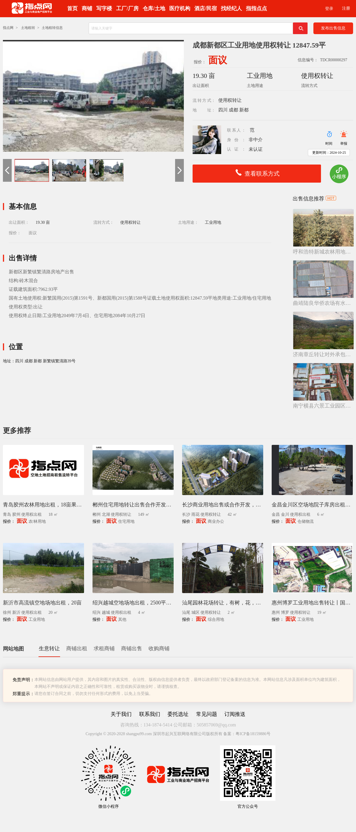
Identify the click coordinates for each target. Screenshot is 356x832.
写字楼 (104, 8)
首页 (72, 8)
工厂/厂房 (127, 8)
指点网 (8, 28)
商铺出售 (131, 648)
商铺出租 (76, 648)
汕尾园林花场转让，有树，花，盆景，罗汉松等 (222, 603)
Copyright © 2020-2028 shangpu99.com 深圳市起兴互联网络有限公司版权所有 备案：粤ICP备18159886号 (178, 734)
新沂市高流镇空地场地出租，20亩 (42, 603)
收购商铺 (159, 648)
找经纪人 (231, 8)
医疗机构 (179, 8)
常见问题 (206, 714)
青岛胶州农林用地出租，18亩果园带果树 (43, 505)
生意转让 (49, 648)
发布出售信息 (333, 28)
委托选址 (178, 714)
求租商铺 (104, 648)
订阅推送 (234, 714)
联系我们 (149, 714)
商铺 (87, 8)
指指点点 (256, 8)
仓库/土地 (154, 8)
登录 (329, 8)
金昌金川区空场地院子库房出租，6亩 (312, 505)
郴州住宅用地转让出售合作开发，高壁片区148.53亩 (133, 505)
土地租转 (28, 28)
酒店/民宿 (205, 8)
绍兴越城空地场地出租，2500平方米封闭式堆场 (133, 603)
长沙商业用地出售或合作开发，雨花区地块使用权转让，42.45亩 (222, 505)
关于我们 (121, 714)
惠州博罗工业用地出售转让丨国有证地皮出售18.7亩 (312, 603)
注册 (346, 8)
